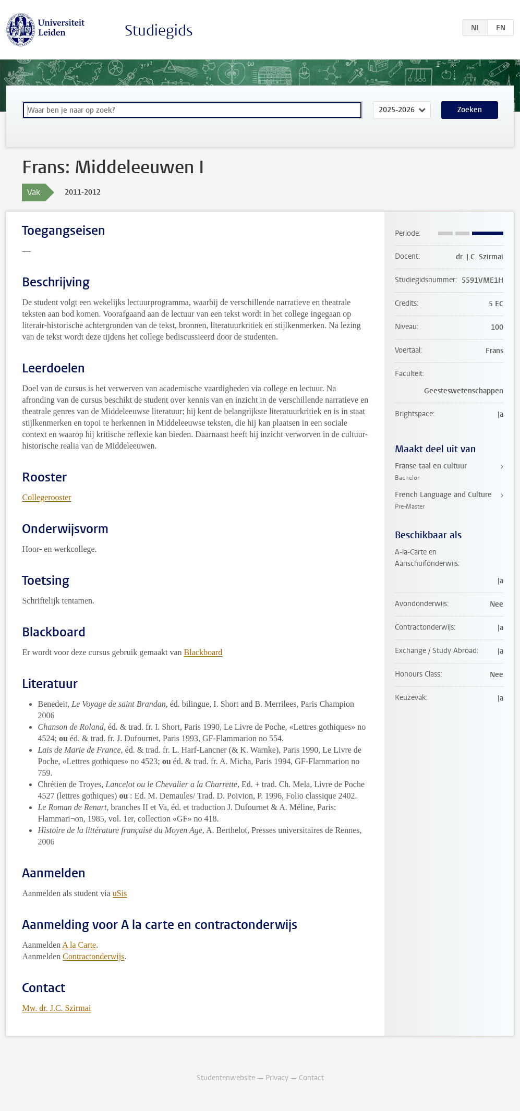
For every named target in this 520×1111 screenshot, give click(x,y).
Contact (311, 1078)
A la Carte (79, 944)
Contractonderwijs (93, 956)
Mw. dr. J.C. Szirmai (56, 1008)
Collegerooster (46, 497)
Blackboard (203, 652)
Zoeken (469, 110)
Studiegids (159, 30)
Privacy (276, 1078)
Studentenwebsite (226, 1078)
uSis (120, 893)
